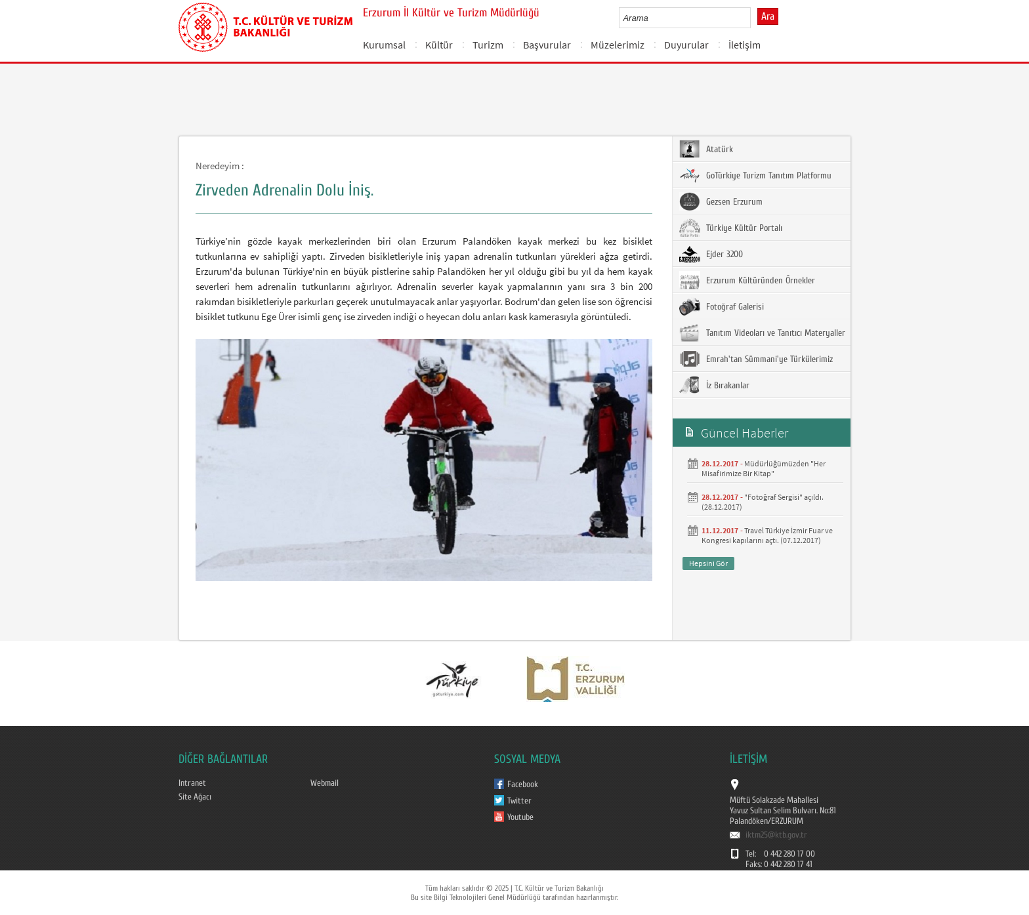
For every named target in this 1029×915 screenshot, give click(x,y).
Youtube (520, 817)
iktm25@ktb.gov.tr (776, 835)
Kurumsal (384, 44)
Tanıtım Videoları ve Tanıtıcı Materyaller (762, 332)
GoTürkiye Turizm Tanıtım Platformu (755, 175)
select (754, 17)
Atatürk (706, 149)
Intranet (192, 783)
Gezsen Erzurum (721, 201)
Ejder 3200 (711, 254)
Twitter (519, 801)
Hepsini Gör (708, 563)
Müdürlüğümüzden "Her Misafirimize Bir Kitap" (764, 468)
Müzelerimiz (617, 44)
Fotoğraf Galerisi (721, 306)
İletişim (744, 44)
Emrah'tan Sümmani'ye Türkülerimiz (756, 359)
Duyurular (686, 44)
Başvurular (547, 44)
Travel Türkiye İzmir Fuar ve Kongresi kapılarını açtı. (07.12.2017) (767, 535)
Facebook (522, 784)
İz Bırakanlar (714, 385)
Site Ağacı (194, 797)
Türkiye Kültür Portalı (730, 227)
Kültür (439, 44)
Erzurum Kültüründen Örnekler (747, 280)
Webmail (324, 783)
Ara (767, 16)
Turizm (487, 44)
